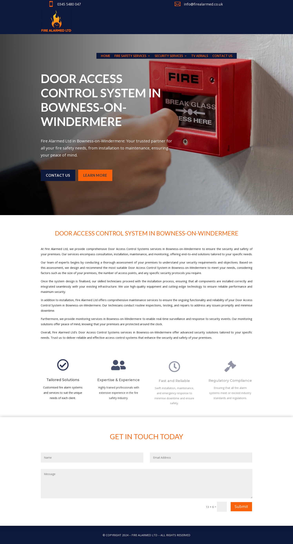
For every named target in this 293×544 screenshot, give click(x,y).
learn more (95, 171)
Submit (241, 506)
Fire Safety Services (130, 56)
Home (105, 56)
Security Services (169, 56)
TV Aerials (199, 56)
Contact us (222, 56)
